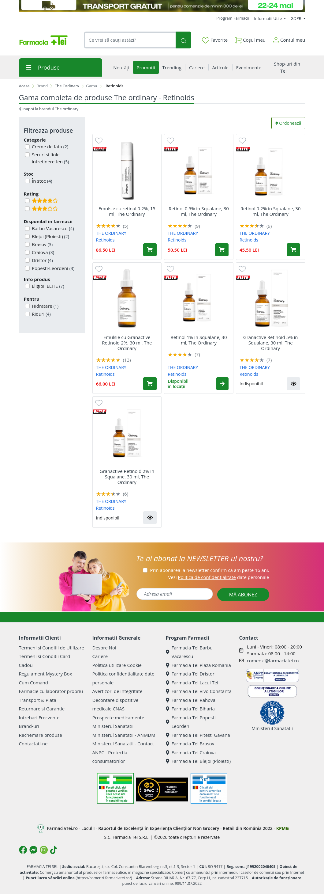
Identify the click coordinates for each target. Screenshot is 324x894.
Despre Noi (104, 648)
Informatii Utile (268, 18)
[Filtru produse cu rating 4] (27, 200)
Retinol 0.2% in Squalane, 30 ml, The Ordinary (270, 211)
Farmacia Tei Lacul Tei (192, 682)
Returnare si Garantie (42, 709)
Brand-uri (29, 726)
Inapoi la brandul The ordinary (49, 109)
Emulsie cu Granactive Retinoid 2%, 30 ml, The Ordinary (127, 342)
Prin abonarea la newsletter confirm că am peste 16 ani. (209, 570)
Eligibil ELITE (47, 286)
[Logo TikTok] (53, 850)
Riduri (41, 314)
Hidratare (44, 306)
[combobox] (130, 40)
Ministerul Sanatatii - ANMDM (123, 735)
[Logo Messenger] (33, 850)
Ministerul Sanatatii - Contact (123, 743)
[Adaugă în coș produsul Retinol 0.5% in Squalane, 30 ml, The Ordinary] (222, 249)
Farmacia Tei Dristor (190, 674)
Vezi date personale (218, 577)
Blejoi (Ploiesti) (50, 236)
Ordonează (288, 123)
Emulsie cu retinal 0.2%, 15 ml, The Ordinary (127, 211)
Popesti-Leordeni (52, 268)
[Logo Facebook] (23, 850)
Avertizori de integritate (117, 691)
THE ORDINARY (111, 233)
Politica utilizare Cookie (117, 665)
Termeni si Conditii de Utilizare (51, 648)
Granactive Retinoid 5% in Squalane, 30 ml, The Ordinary (270, 342)
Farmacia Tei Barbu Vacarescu (189, 652)
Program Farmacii (232, 18)
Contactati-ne (33, 743)
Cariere (100, 656)
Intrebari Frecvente (39, 717)
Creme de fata (49, 146)
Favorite (215, 40)
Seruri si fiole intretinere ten (50, 158)
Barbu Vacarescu (52, 228)
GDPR (296, 18)
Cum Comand (33, 682)
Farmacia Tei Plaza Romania (198, 665)
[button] (222, 383)
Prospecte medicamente (118, 717)
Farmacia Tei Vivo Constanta (199, 691)
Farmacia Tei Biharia (190, 709)
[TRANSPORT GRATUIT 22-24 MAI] (162, 6)
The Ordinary (67, 86)
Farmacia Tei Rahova (191, 700)
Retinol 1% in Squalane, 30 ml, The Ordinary (198, 339)
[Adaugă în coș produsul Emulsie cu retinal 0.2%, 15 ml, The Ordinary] (150, 249)
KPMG (282, 828)
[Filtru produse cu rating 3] (27, 208)
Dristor (42, 260)
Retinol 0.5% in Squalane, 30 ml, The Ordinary (199, 211)
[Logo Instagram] (44, 850)
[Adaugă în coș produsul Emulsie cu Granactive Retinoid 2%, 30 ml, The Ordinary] (150, 383)
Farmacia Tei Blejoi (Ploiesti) (198, 761)
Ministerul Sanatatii (113, 726)
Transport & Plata (37, 700)
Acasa (24, 86)
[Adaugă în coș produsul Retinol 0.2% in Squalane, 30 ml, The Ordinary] (293, 249)
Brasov (42, 244)
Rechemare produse (40, 735)
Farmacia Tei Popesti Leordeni (191, 721)
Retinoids (105, 240)
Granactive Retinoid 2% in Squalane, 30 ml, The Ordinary (126, 476)
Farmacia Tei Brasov (190, 743)
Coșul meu (250, 39)
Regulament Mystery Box (45, 674)
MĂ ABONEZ (243, 594)
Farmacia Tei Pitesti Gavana (198, 735)
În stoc (41, 181)
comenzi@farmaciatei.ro (273, 660)
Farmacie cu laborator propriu (51, 691)
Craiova (42, 252)
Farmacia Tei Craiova (191, 752)
